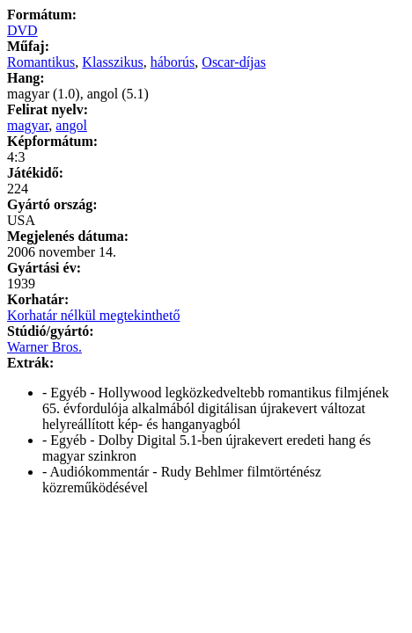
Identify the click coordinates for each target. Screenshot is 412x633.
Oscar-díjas (234, 62)
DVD (22, 30)
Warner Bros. (44, 346)
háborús (173, 62)
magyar (27, 125)
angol (71, 125)
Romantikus (41, 62)
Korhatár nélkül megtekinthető (93, 315)
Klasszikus (112, 62)
